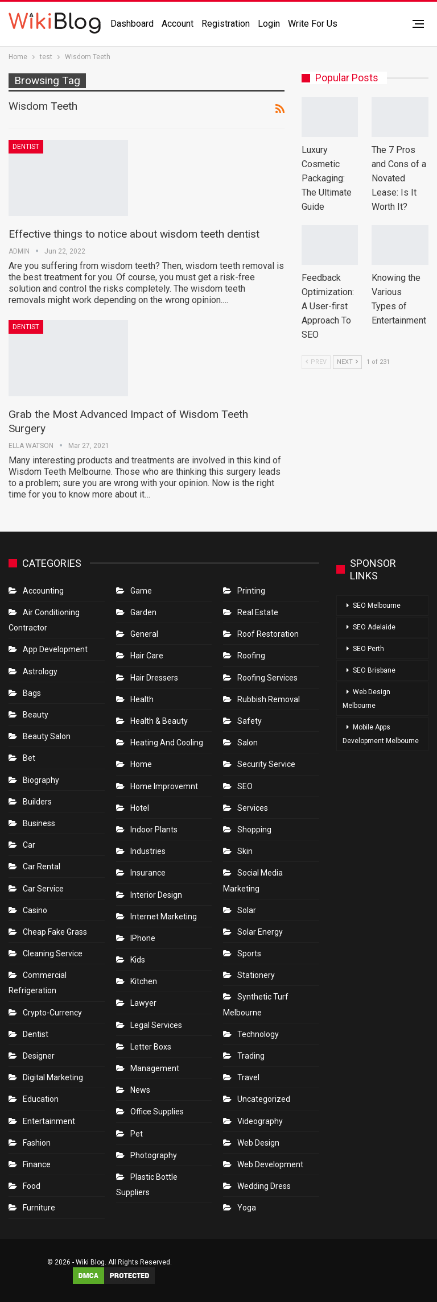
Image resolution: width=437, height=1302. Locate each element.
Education (41, 1099)
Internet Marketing (163, 916)
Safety (249, 720)
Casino (35, 910)
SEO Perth (368, 649)
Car (29, 844)
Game (141, 590)
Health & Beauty (159, 720)
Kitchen (143, 981)
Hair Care (146, 655)
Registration (225, 23)
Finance (37, 1164)
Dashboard (132, 23)
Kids (137, 959)
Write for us (312, 23)
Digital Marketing (53, 1077)
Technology (258, 1034)
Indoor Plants (154, 829)
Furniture (39, 1207)
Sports (249, 953)
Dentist (26, 147)
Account (177, 23)
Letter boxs (150, 1046)
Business (39, 823)
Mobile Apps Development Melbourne (381, 734)
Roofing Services (267, 677)
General (144, 633)
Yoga (246, 1207)
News (140, 1089)
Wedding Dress (264, 1186)
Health (142, 699)
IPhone (142, 938)
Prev (316, 362)
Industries (148, 851)
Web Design (258, 1142)
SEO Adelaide (374, 627)
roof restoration (268, 633)
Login (269, 23)
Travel (248, 1077)
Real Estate (257, 612)
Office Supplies (157, 1111)
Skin (245, 851)
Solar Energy (260, 931)
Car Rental (41, 866)
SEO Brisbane (374, 670)
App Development (55, 649)
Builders (37, 801)
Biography (41, 780)
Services (252, 807)
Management (154, 1068)
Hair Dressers (154, 677)
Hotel (139, 807)
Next (347, 362)
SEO (245, 786)
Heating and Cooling (166, 742)
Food (31, 1186)
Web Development (270, 1164)
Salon (247, 742)
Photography (153, 1155)
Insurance (148, 872)
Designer (39, 1055)
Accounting (43, 590)
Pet (136, 1133)
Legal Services (156, 1025)
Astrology (40, 671)
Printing (251, 590)
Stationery (256, 975)
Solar (246, 910)
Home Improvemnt (164, 786)
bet (29, 757)
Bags (32, 693)
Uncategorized (263, 1099)
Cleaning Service (53, 953)
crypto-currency (52, 1012)
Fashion (37, 1142)
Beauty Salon (47, 736)
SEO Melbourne (377, 605)
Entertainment (49, 1121)
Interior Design (156, 894)
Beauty (35, 714)
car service (43, 888)
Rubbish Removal (268, 699)
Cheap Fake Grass (55, 931)
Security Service (266, 764)
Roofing (251, 655)
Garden (143, 612)
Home (141, 764)
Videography (260, 1121)
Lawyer (143, 1002)
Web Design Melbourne (366, 699)
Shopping (254, 829)
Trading (251, 1055)
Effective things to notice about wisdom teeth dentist (134, 234)
